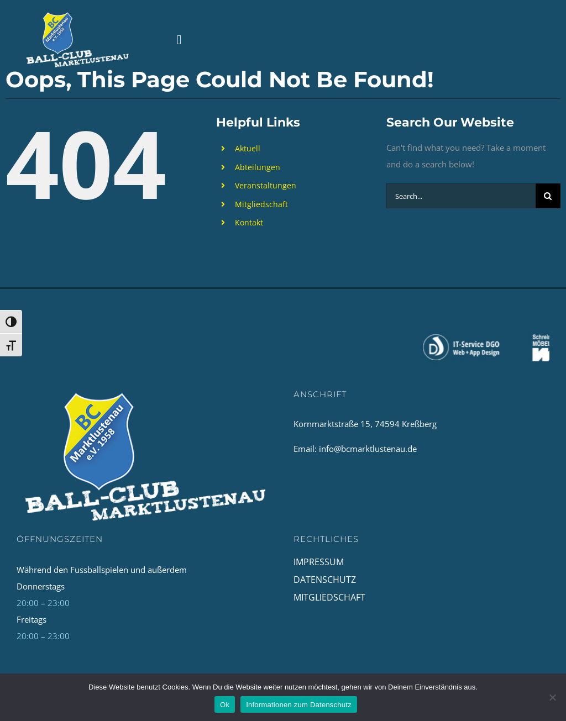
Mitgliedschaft (261, 204)
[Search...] (461, 195)
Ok (224, 705)
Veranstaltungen (265, 185)
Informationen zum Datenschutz (299, 705)
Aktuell (247, 148)
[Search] (548, 195)
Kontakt (249, 222)
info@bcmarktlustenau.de (368, 448)
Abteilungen (257, 167)
